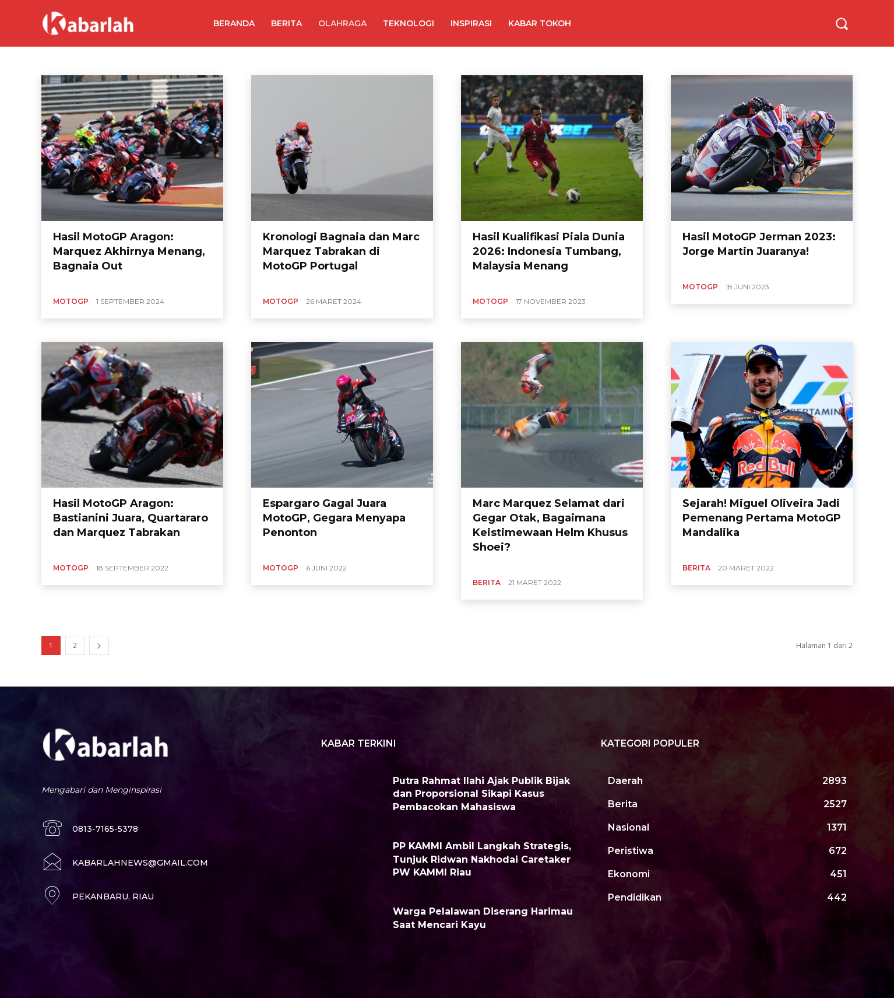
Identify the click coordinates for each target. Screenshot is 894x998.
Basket (214, 60)
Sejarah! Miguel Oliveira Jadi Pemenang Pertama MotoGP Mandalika (761, 518)
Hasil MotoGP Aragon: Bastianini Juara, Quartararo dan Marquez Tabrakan (130, 518)
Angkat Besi (73, 60)
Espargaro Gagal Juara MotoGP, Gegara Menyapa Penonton (334, 518)
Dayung (248, 60)
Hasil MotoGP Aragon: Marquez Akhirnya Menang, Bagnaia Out (129, 251)
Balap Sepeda (170, 60)
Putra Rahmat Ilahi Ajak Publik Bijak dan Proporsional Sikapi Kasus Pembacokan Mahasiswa (481, 794)
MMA (280, 60)
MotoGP (71, 301)
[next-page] (99, 645)
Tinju (352, 60)
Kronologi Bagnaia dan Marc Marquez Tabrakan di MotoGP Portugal (341, 251)
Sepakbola (316, 60)
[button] (841, 23)
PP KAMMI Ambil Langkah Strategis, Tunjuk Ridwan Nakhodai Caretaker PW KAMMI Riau (482, 859)
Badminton (120, 60)
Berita (487, 582)
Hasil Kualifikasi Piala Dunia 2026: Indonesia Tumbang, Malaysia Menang (549, 251)
